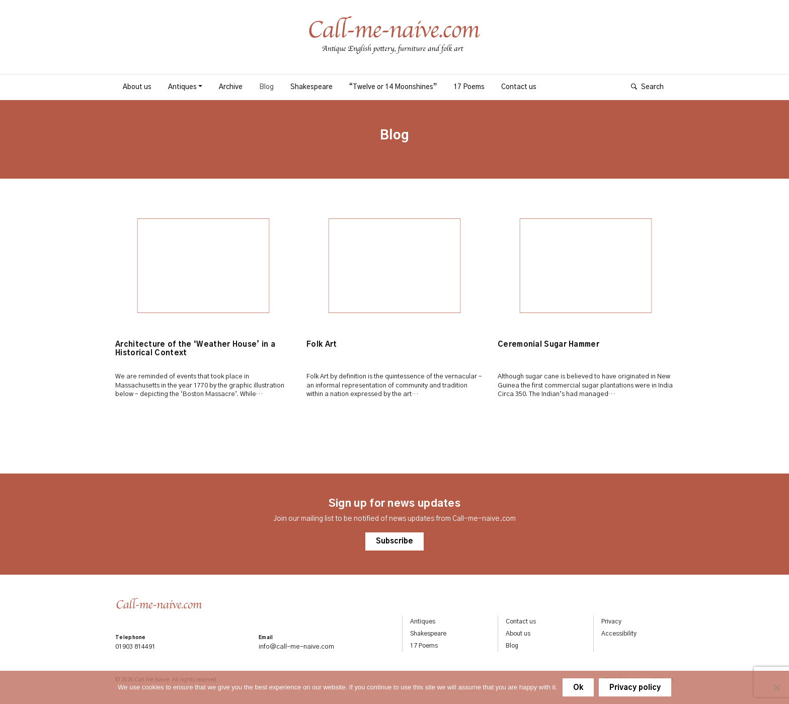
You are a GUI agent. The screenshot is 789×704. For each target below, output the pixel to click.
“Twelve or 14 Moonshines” (393, 87)
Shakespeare (311, 87)
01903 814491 (135, 647)
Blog (266, 87)
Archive (231, 87)
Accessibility (619, 634)
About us (137, 87)
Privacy (611, 622)
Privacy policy (635, 687)
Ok (578, 687)
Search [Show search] (652, 87)
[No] (776, 687)
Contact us (518, 87)
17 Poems (469, 87)
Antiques (182, 87)
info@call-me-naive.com (296, 647)
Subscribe (394, 544)
